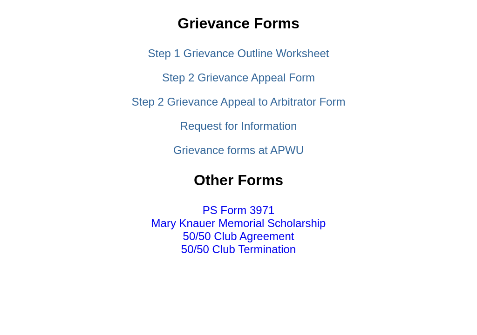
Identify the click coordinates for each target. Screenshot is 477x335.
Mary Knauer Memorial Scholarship (238, 223)
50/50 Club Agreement (238, 236)
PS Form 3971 (239, 210)
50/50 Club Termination (238, 249)
